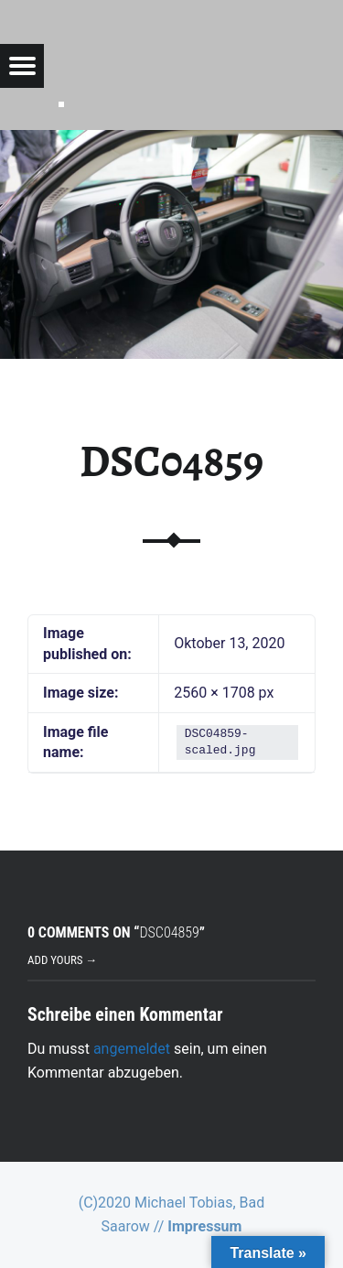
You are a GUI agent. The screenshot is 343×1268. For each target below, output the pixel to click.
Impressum (204, 1226)
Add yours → (62, 960)
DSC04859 (171, 461)
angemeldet (131, 1048)
